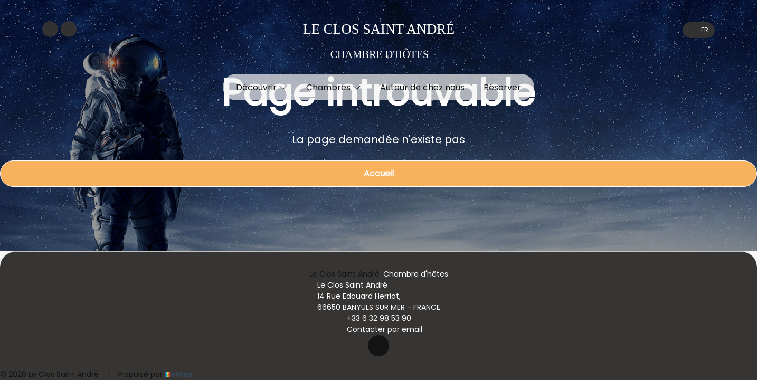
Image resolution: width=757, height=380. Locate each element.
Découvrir (261, 87)
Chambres (333, 87)
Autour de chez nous (422, 87)
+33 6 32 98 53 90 (373, 318)
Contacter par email (378, 329)
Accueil (379, 173)
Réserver (502, 87)
